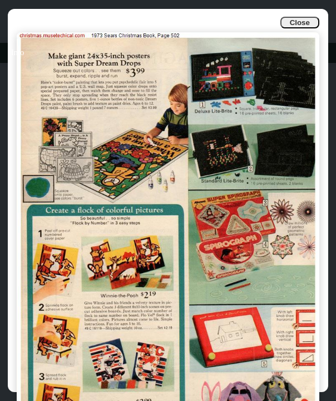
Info (17, 52)
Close (300, 22)
